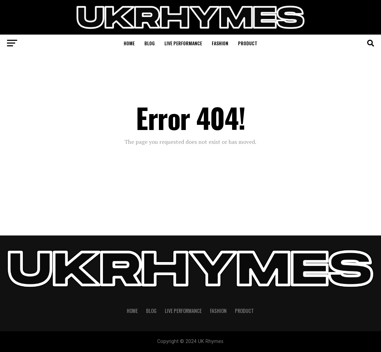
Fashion (220, 43)
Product (247, 43)
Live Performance (183, 43)
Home (129, 43)
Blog (149, 43)
